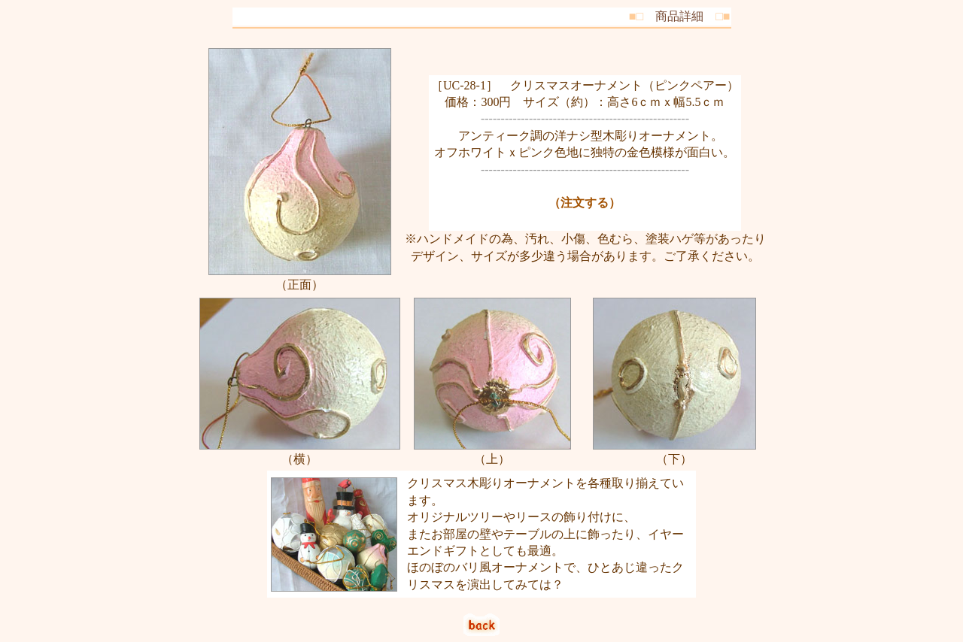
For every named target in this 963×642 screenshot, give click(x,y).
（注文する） (584, 202)
